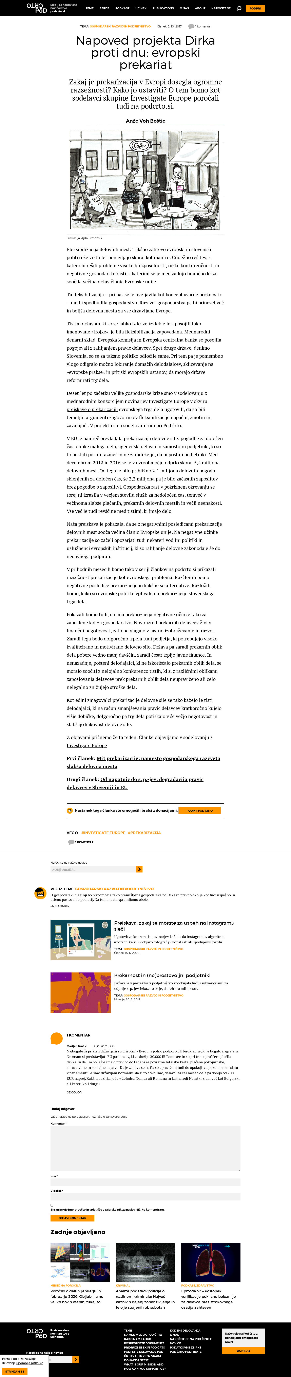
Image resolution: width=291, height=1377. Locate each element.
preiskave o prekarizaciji (92, 409)
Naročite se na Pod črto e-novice (191, 1341)
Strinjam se (14, 1371)
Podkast (122, 8)
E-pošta (57, 1191)
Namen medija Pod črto (143, 1335)
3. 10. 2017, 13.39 (103, 1046)
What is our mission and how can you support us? (145, 1367)
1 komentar (199, 26)
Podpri (255, 8)
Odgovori (74, 1092)
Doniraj (243, 1351)
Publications (163, 8)
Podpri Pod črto (200, 811)
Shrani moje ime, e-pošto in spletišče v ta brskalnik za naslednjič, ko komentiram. (107, 1209)
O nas (184, 8)
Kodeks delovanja (185, 1330)
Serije (104, 8)
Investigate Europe (87, 745)
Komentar (58, 1123)
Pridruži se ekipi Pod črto (144, 1347)
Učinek (141, 8)
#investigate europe (103, 832)
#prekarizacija (144, 832)
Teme (90, 8)
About (200, 8)
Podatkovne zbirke (185, 1347)
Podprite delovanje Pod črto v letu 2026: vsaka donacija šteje (143, 1356)
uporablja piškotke (29, 1363)
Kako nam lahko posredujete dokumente (144, 1341)
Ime (54, 1176)
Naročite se (221, 8)
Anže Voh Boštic (145, 121)
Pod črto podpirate (185, 1352)
